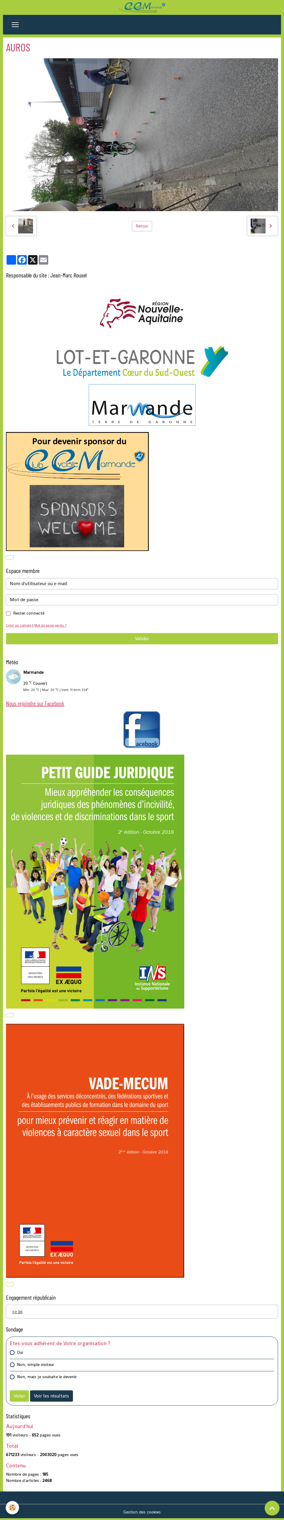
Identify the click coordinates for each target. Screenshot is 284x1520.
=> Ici (17, 1311)
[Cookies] (12, 1507)
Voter (19, 1396)
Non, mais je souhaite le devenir (47, 1376)
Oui (20, 1352)
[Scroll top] (272, 1508)
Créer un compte (19, 625)
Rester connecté (28, 613)
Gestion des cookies (142, 1512)
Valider (142, 638)
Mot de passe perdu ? (50, 625)
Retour (142, 226)
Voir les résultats (51, 1396)
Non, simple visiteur (35, 1364)
